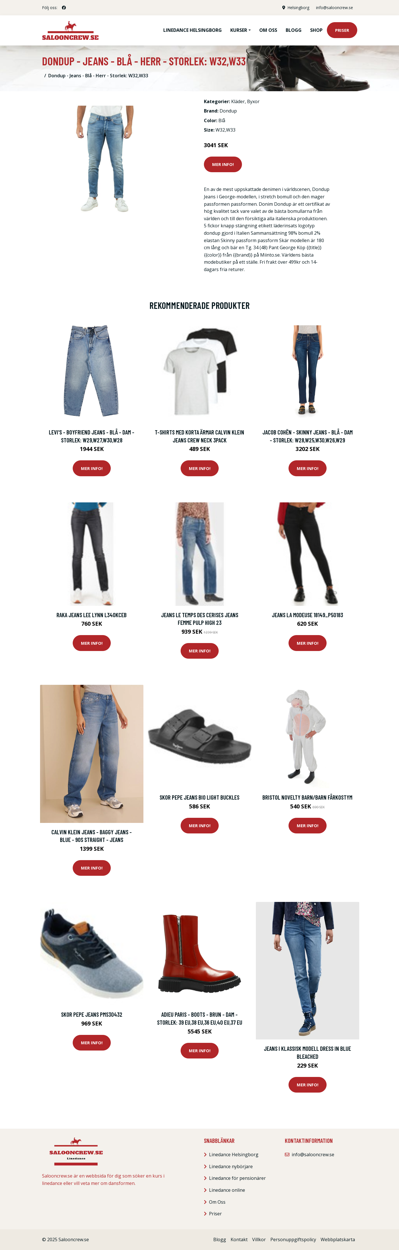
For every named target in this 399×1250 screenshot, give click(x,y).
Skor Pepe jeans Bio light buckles (199, 797)
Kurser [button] (238, 30)
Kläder (238, 101)
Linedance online (227, 1190)
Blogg (294, 30)
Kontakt (239, 1239)
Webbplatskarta (338, 1239)
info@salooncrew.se (334, 7)
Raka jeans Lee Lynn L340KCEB (92, 614)
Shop (316, 30)
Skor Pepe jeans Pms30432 (91, 1014)
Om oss (268, 30)
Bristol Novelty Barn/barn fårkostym (307, 797)
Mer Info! (223, 164)
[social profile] (64, 7)
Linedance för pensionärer (237, 1178)
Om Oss (217, 1202)
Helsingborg (298, 7)
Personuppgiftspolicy (293, 1239)
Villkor (259, 1239)
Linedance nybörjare (231, 1166)
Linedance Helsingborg (192, 30)
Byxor (253, 101)
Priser (342, 30)
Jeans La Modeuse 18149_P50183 (307, 614)
